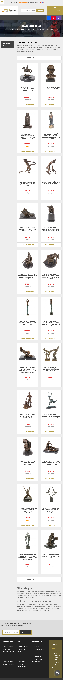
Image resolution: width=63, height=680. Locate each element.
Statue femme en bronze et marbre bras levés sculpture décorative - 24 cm (27, 510)
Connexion (37, 646)
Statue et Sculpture (36, 29)
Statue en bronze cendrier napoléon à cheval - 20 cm (27, 89)
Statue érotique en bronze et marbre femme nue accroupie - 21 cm (51, 229)
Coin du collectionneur (22, 665)
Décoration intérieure (23, 29)
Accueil (12, 29)
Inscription (25, 632)
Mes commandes (39, 649)
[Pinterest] (53, 18)
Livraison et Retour (9, 655)
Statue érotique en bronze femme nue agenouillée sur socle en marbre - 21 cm (27, 370)
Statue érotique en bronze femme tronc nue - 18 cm (28, 462)
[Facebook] (49, 18)
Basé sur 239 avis (31, 3)
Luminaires (22, 661)
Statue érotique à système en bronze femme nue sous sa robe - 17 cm (51, 136)
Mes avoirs (37, 653)
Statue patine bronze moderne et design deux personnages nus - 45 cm (51, 510)
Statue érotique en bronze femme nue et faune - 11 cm (27, 416)
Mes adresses (37, 656)
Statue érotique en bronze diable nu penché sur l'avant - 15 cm (51, 182)
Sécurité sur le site (9, 661)
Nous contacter (8, 646)
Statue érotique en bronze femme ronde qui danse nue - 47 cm (51, 416)
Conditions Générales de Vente (8, 650)
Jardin (21, 655)
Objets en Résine (23, 646)
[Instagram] (58, 18)
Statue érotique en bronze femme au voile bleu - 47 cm (27, 322)
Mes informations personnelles (38, 660)
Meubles (21, 658)
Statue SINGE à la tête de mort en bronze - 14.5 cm (51, 556)
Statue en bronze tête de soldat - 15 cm (51, 88)
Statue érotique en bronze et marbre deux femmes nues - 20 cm (27, 229)
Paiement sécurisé (9, 658)
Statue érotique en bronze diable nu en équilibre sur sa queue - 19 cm (27, 183)
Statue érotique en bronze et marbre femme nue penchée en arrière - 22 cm (51, 276)
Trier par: (22, 58)
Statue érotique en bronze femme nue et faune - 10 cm (51, 369)
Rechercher (40, 10)
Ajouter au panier (27, 104)
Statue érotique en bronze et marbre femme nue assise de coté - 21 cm (27, 276)
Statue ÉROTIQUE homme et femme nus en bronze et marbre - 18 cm (51, 462)
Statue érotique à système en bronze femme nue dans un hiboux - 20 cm (27, 136)
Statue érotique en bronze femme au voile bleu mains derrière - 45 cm (51, 323)
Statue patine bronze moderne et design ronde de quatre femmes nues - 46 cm (27, 557)
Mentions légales (9, 664)
